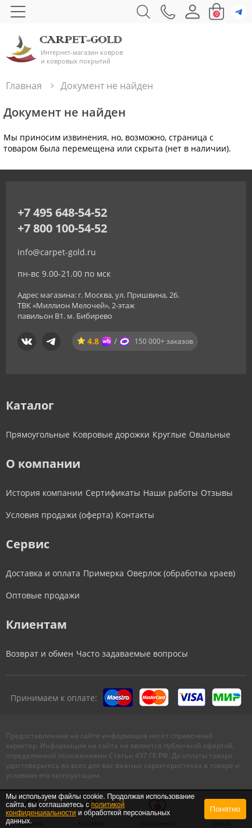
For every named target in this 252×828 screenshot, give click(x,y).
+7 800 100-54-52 (62, 228)
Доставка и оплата (43, 573)
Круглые (169, 434)
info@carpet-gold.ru (56, 252)
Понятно (225, 809)
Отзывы (217, 492)
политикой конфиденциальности (65, 809)
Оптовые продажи (43, 595)
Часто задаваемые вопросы (132, 653)
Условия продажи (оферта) (59, 514)
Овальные (209, 434)
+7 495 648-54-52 (62, 212)
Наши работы (170, 492)
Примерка (103, 573)
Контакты (135, 514)
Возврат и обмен (39, 653)
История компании (44, 492)
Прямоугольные (38, 434)
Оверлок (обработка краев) (181, 573)
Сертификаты (113, 492)
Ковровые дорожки (111, 434)
